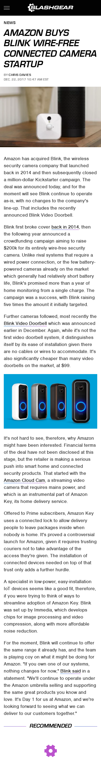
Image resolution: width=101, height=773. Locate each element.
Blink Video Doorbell (25, 323)
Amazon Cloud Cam (24, 480)
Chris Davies (20, 75)
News (10, 23)
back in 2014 (65, 227)
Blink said (70, 671)
